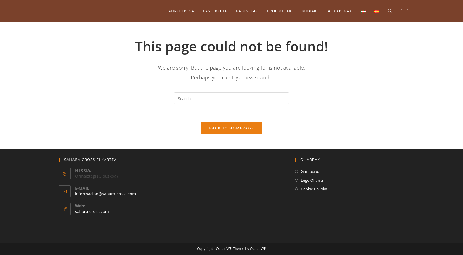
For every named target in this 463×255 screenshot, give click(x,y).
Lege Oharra (312, 180)
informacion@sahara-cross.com (105, 193)
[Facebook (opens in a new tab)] (402, 11)
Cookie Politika (314, 188)
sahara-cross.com (92, 211)
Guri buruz (310, 171)
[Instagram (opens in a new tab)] (408, 11)
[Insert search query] (231, 98)
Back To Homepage (231, 128)
